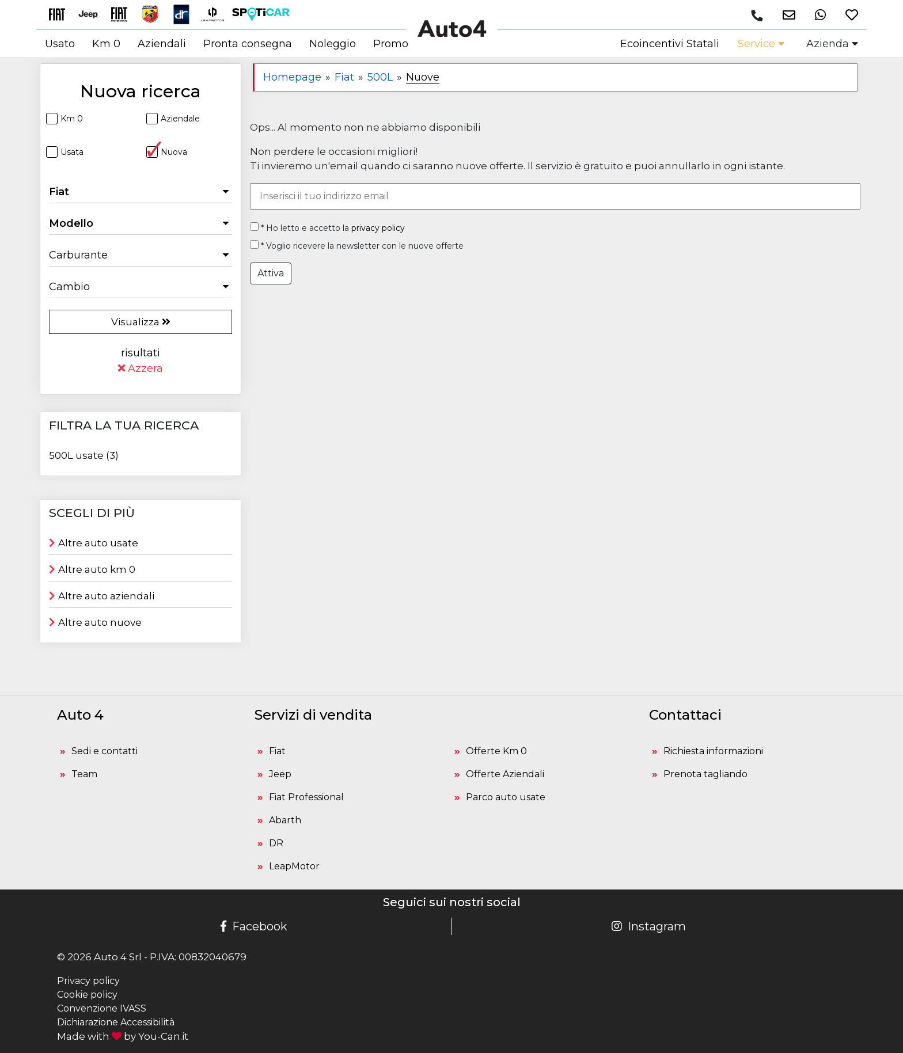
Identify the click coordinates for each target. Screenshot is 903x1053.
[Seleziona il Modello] (140, 223)
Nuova (166, 152)
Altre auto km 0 (92, 569)
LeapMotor (294, 866)
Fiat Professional (306, 797)
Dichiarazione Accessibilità (115, 1022)
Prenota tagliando (705, 774)
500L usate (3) (84, 455)
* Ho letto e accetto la (327, 227)
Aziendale (173, 118)
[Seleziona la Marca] (140, 191)
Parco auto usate (505, 797)
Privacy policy (88, 980)
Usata (65, 152)
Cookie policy (87, 994)
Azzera (140, 368)
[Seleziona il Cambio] (140, 286)
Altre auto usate (93, 543)
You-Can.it (163, 1036)
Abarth (285, 820)
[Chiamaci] (756, 15)
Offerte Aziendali (505, 774)
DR (276, 843)
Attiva (270, 273)
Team (84, 774)
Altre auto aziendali (101, 596)
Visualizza (140, 322)
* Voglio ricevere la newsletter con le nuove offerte (357, 245)
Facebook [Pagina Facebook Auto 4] (254, 926)
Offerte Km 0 (496, 751)
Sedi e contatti (104, 751)
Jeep (280, 774)
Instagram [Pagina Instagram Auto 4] (649, 926)
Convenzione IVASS (101, 1008)
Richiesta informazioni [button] (713, 751)
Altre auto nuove (95, 622)
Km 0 (64, 118)
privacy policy (378, 228)
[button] (784, 15)
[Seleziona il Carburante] (140, 255)
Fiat (277, 751)
